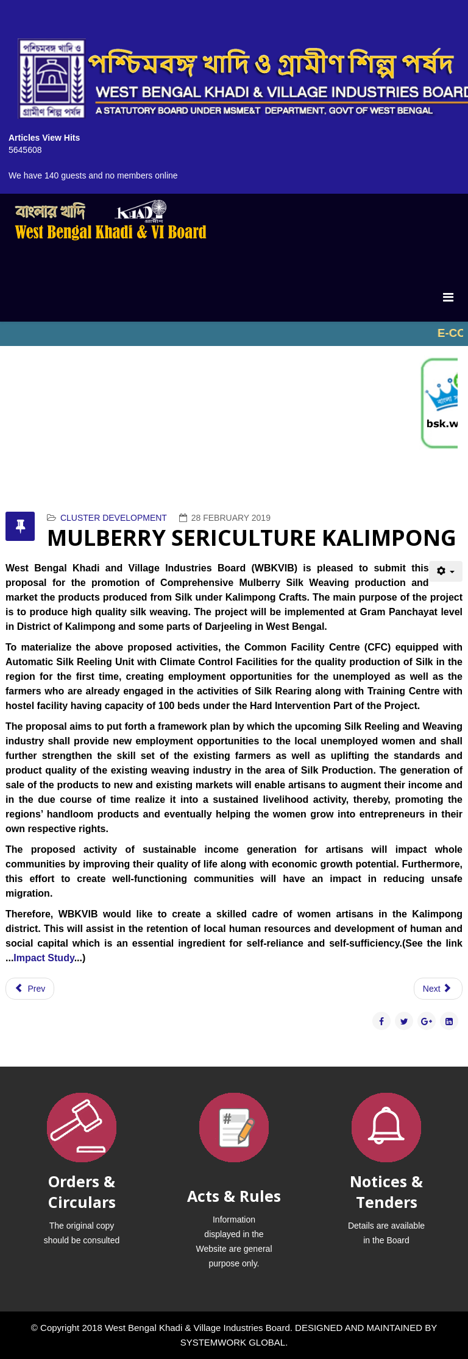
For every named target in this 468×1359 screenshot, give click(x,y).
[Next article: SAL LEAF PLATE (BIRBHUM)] (438, 989)
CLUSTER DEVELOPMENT (113, 518)
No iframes (234, 334)
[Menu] (448, 297)
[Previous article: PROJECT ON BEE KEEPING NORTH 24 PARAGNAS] (29, 989)
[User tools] (446, 571)
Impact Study (43, 958)
